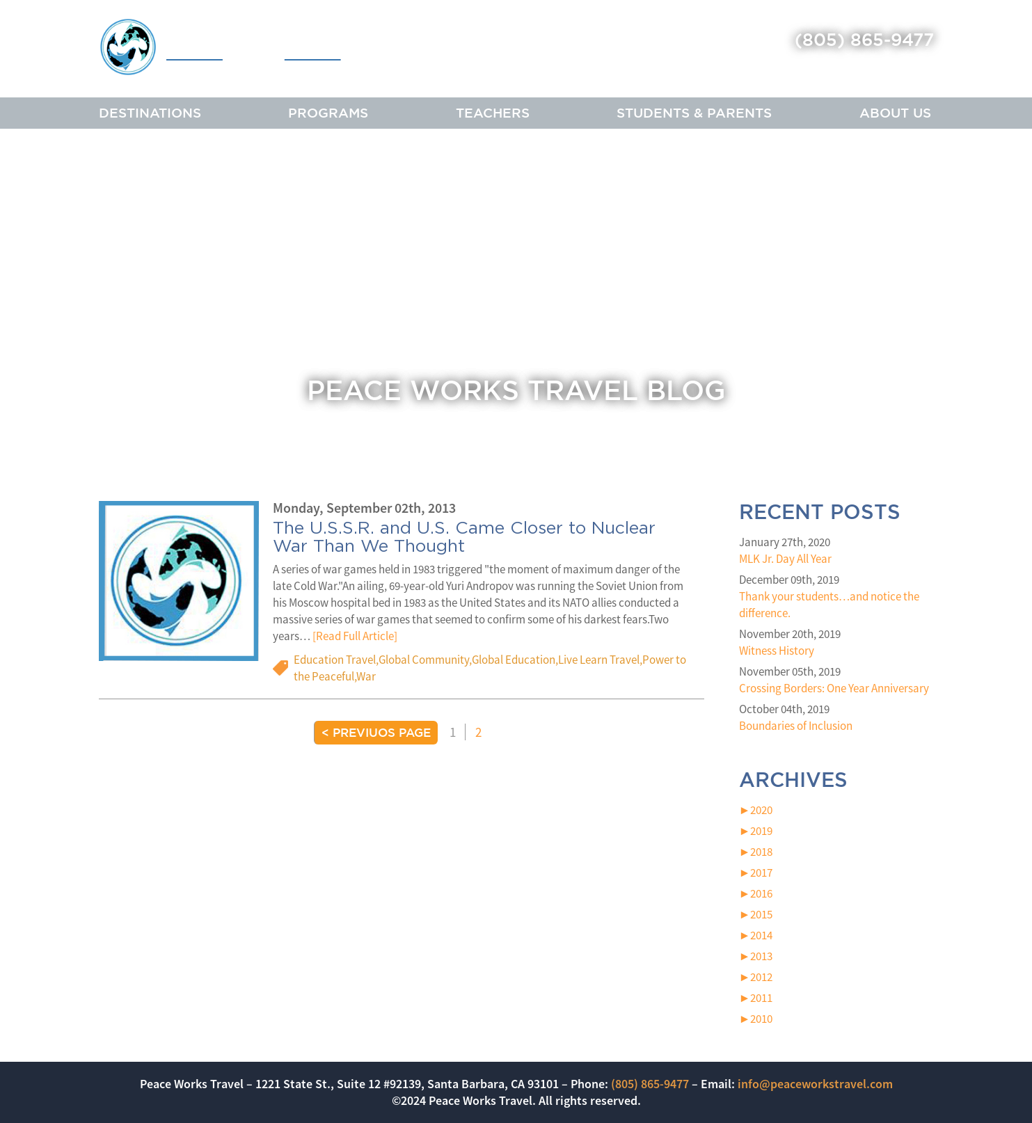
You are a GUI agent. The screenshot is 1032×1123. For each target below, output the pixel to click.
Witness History (776, 650)
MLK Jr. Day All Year (785, 558)
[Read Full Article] (354, 636)
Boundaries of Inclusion (795, 725)
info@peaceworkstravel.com (815, 1084)
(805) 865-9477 (864, 39)
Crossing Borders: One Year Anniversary (834, 688)
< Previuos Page (376, 732)
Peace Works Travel (251, 50)
